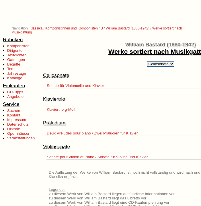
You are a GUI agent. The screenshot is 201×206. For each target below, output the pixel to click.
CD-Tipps (15, 92)
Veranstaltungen (21, 138)
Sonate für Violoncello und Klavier (75, 86)
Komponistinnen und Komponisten (71, 28)
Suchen (13, 110)
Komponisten (18, 46)
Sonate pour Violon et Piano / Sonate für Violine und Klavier (97, 157)
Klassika (36, 28)
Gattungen (16, 60)
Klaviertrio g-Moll (61, 109)
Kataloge (14, 78)
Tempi (12, 69)
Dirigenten (16, 50)
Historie (13, 129)
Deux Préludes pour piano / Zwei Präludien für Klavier (92, 133)
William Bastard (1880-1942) (127, 28)
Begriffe (13, 64)
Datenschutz (17, 124)
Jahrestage (16, 73)
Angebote (15, 96)
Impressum (16, 120)
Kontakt (13, 115)
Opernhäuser (18, 133)
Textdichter (16, 55)
